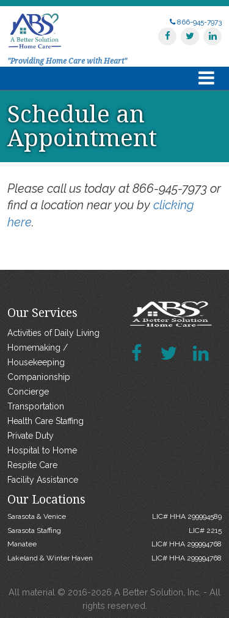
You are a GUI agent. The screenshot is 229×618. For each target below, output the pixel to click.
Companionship (38, 377)
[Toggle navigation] (206, 78)
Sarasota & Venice (114, 516)
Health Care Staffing (45, 421)
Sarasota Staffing (114, 530)
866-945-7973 (196, 22)
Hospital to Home (42, 450)
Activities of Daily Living (53, 333)
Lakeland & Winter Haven (114, 558)
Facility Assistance (42, 480)
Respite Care (32, 465)
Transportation (35, 406)
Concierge (28, 391)
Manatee (114, 544)
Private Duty (30, 436)
